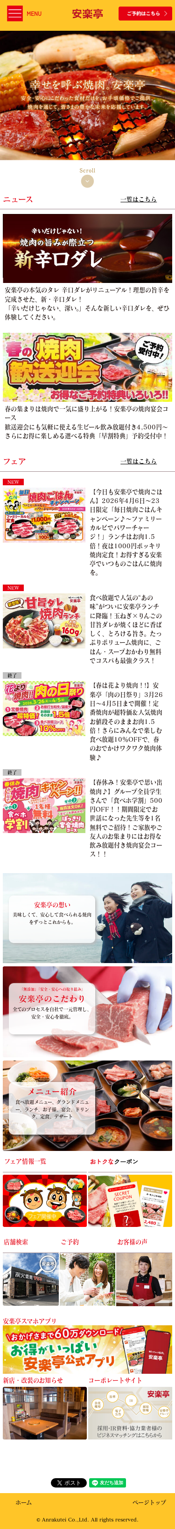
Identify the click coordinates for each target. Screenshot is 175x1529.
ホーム (23, 1502)
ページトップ (149, 1502)
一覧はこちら (138, 199)
